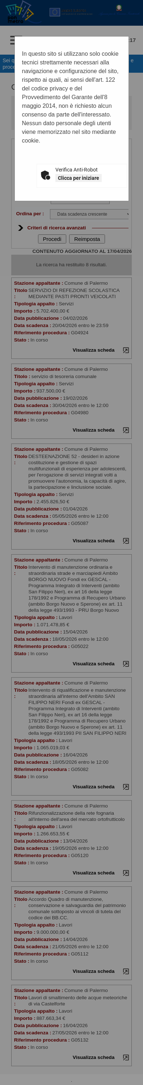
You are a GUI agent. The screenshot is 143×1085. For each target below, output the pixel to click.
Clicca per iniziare (78, 178)
